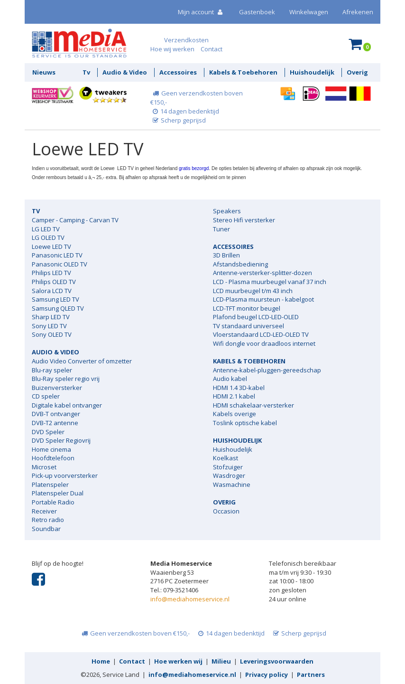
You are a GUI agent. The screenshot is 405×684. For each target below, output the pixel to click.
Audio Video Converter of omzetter (82, 361)
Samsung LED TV (55, 299)
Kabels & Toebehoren (243, 72)
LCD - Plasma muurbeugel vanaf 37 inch (269, 281)
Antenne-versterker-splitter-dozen (262, 272)
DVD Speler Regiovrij (61, 440)
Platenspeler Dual (57, 493)
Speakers (227, 211)
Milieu (221, 661)
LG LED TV (46, 229)
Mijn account (201, 12)
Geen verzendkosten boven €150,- (134, 633)
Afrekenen (357, 12)
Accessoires (178, 72)
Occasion (226, 511)
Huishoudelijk (312, 72)
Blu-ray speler (52, 370)
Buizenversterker (57, 387)
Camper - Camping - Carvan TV (75, 220)
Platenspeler (50, 484)
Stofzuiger (228, 467)
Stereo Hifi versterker (244, 220)
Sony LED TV (49, 326)
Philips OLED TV (54, 281)
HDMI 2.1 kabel (234, 396)
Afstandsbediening (240, 264)
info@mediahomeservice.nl (190, 599)
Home (101, 661)
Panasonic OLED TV (59, 264)
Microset (44, 467)
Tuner (221, 229)
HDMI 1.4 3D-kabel (239, 387)
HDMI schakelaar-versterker (253, 405)
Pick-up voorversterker (65, 475)
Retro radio (48, 519)
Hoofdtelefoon (53, 458)
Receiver (44, 511)
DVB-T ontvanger (56, 413)
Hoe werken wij (178, 661)
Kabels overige (234, 413)
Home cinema (51, 449)
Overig (357, 72)
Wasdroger (229, 475)
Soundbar (46, 528)
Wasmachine (231, 484)
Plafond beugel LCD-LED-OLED (256, 317)
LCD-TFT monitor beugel (246, 308)
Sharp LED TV (51, 317)
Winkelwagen (308, 12)
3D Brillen (226, 255)
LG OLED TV (48, 237)
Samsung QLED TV (58, 308)
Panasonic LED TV (57, 255)
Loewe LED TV (51, 246)
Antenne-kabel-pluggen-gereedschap (267, 370)
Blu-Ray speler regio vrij (66, 378)
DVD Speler (48, 432)
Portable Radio (53, 502)
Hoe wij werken (172, 49)
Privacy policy (266, 674)
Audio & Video (124, 72)
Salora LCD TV (52, 290)
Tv (86, 72)
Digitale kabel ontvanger (67, 405)
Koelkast (225, 458)
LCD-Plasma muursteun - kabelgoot (263, 299)
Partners (311, 674)
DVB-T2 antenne (55, 422)
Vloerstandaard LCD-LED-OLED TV (261, 334)
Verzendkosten (186, 40)
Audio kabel (230, 378)
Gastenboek (257, 12)
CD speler (46, 396)
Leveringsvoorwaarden (276, 661)
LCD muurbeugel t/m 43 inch (253, 290)
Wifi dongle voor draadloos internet (264, 343)
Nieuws (43, 72)
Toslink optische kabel (245, 422)
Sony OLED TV (52, 334)
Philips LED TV (51, 272)
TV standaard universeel (248, 326)
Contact (211, 49)
